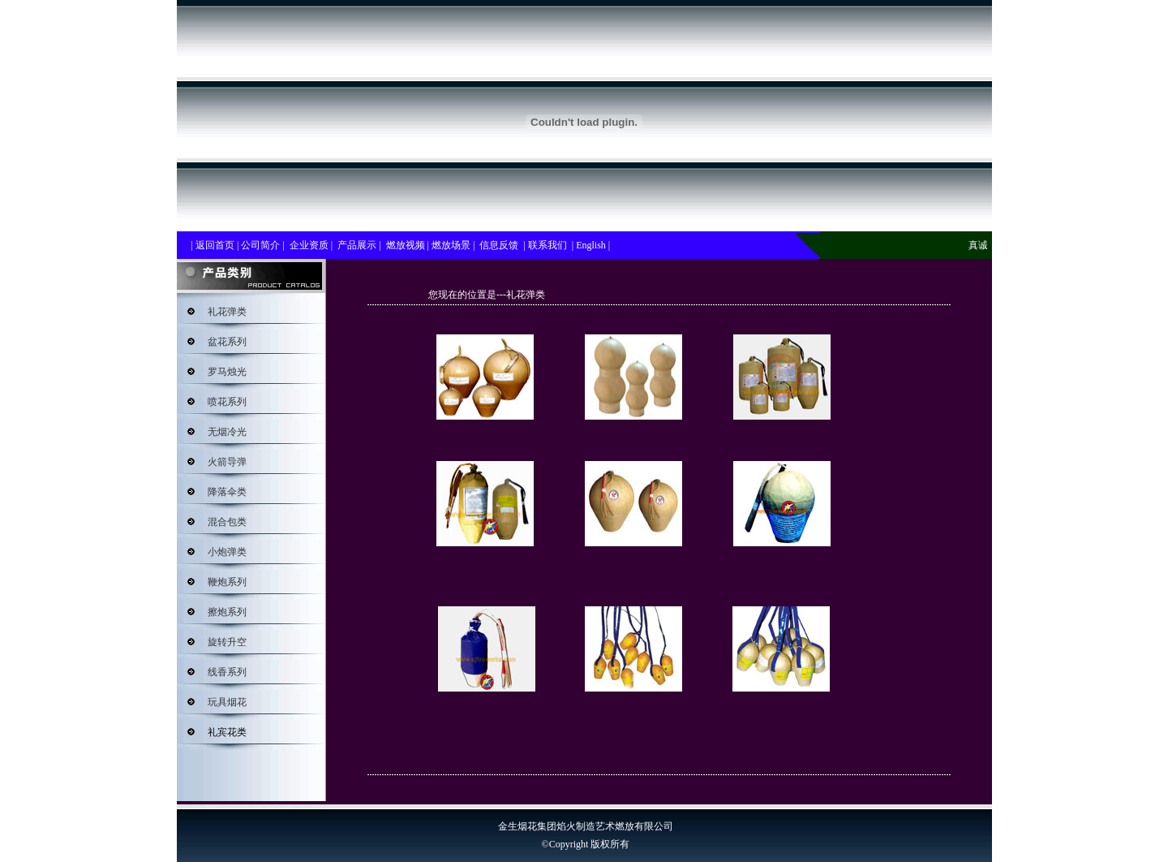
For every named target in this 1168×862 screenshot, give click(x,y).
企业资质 (310, 245)
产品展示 (356, 245)
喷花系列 (227, 401)
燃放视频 (404, 245)
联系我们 (547, 245)
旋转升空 (227, 642)
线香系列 (227, 672)
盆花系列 (227, 341)
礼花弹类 (227, 311)
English (592, 245)
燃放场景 (451, 245)
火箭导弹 (227, 462)
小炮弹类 (227, 552)
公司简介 (260, 245)
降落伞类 (227, 492)
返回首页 (216, 245)
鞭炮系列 (227, 582)
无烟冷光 (227, 431)
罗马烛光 (227, 371)
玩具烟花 (227, 702)
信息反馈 (498, 245)
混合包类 (227, 522)
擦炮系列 (227, 612)
